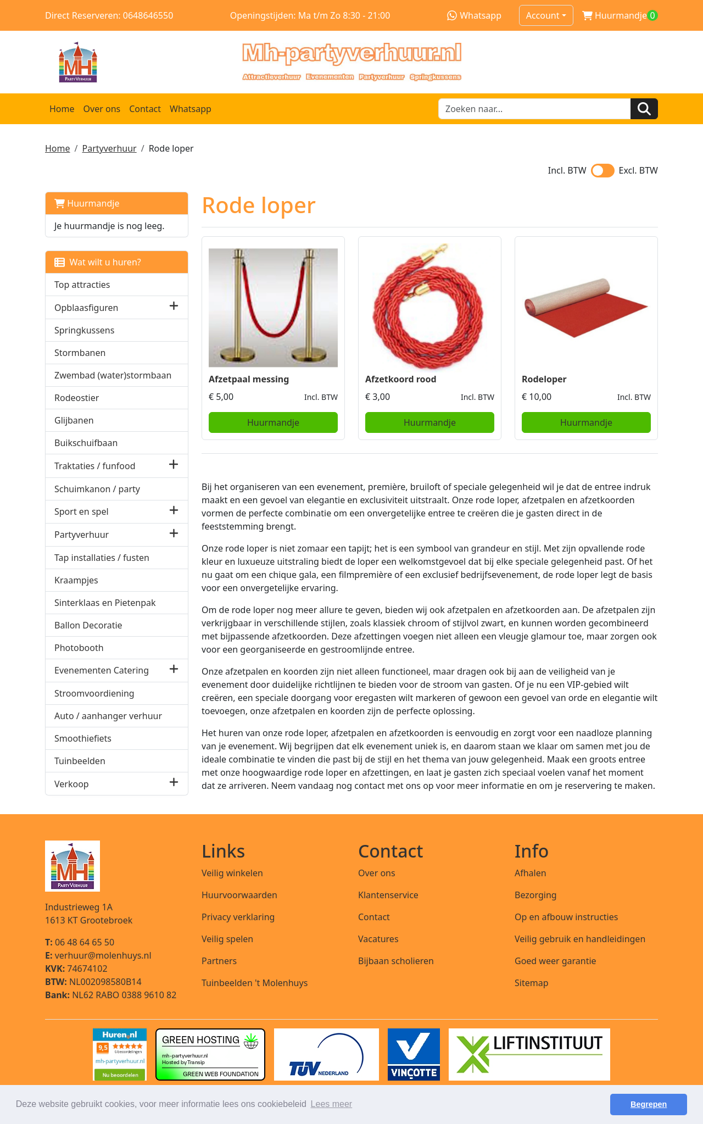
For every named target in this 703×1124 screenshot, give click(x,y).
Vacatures (378, 939)
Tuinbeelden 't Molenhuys (255, 983)
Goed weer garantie (555, 961)
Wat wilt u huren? (97, 262)
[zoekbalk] (534, 108)
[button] (174, 307)
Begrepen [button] (649, 1104)
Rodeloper (544, 379)
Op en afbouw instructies (566, 917)
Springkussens (84, 330)
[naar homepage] (351, 62)
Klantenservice (388, 895)
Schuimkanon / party (97, 489)
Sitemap (532, 983)
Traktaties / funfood (95, 466)
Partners (219, 961)
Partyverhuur (109, 148)
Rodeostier (76, 398)
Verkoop (71, 784)
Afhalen (530, 873)
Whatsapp (474, 15)
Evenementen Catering (101, 670)
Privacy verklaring (238, 917)
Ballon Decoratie (88, 625)
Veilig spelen (227, 939)
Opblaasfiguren (86, 308)
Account (543, 15)
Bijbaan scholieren (396, 961)
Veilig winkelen (232, 873)
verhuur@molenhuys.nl (98, 955)
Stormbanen (79, 353)
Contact (145, 109)
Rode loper (171, 148)
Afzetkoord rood (401, 379)
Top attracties (82, 285)
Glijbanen (74, 420)
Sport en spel (81, 511)
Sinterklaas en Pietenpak (105, 603)
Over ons (102, 109)
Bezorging (536, 895)
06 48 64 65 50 (79, 942)
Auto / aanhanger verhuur (108, 716)
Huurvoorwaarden (239, 895)
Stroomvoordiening (94, 693)
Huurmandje (86, 203)
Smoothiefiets (82, 738)
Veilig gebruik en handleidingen (580, 939)
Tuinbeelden (79, 761)
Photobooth (79, 648)
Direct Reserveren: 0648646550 (109, 15)
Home (62, 109)
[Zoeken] (644, 108)
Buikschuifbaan (86, 443)
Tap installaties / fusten (101, 558)
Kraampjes (76, 580)
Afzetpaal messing (249, 379)
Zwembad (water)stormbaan (112, 375)
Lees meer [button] (332, 1104)
